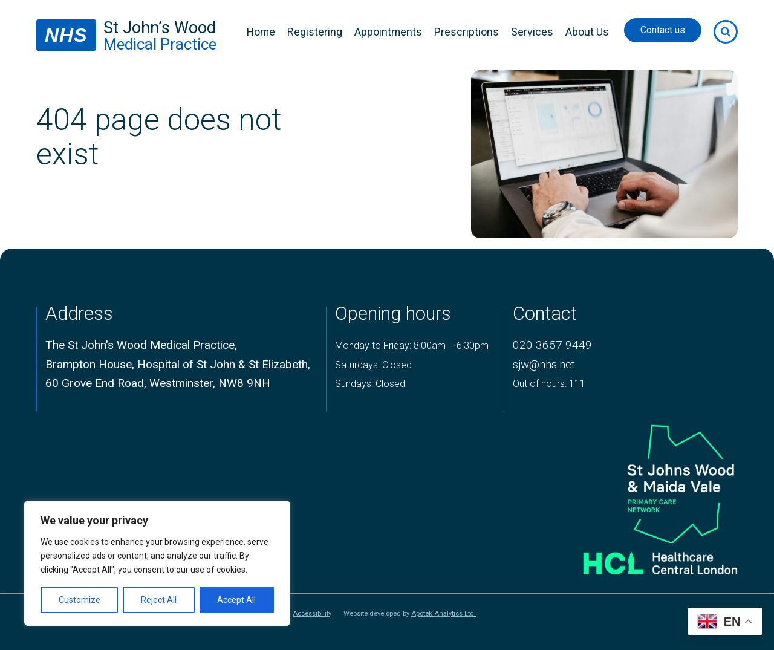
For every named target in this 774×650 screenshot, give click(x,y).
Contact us (662, 30)
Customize (79, 600)
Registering (314, 31)
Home (261, 31)
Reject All (159, 600)
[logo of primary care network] (645, 482)
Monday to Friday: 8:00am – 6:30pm (412, 345)
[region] (157, 563)
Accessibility (312, 613)
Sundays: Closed (370, 383)
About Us (587, 31)
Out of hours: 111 (549, 383)
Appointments (388, 31)
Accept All (236, 600)
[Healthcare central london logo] (645, 558)
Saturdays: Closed (373, 365)
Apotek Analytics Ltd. (443, 613)
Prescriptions (466, 31)
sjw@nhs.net (544, 364)
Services (532, 31)
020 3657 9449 (552, 345)
